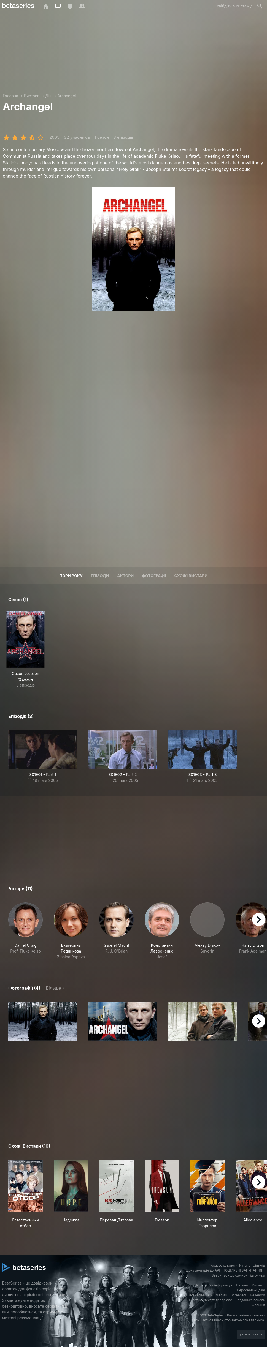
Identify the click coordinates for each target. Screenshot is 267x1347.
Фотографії (154, 575)
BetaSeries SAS (200, 1295)
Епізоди (100, 575)
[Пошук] (260, 6)
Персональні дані (251, 1290)
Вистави (31, 95)
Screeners (239, 1295)
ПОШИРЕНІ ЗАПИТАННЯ (242, 1270)
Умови (257, 1285)
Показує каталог (222, 1265)
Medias (221, 1295)
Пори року (71, 575)
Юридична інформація (214, 1285)
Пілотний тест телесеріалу (210, 1300)
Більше (53, 988)
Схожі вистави (190, 575)
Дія (48, 95)
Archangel (66, 95)
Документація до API (203, 1270)
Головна (10, 95)
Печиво (242, 1285)
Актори (125, 575)
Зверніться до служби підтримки (238, 1275)
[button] (25, 931)
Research (257, 1295)
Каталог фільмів (252, 1265)
